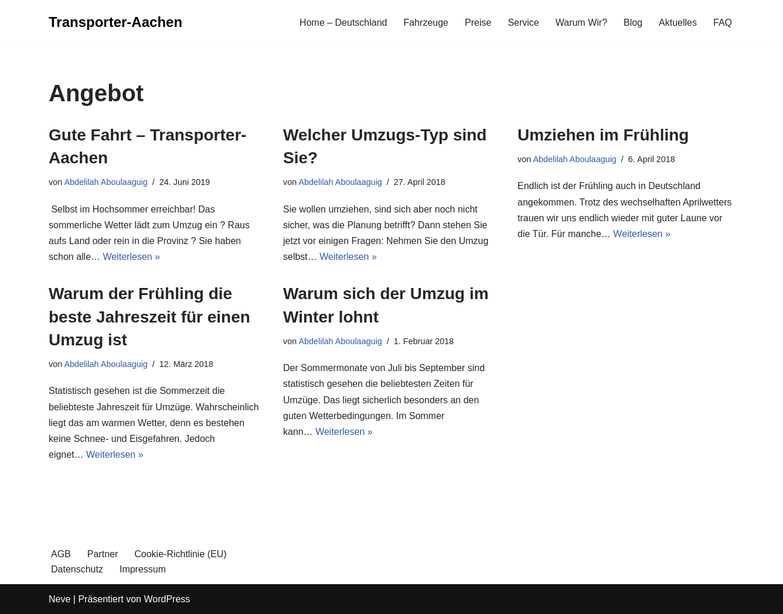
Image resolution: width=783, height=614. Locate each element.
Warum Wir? (581, 23)
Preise (478, 23)
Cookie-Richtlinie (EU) (180, 554)
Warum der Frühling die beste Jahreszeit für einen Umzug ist (149, 316)
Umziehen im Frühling (603, 135)
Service (523, 23)
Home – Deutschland (343, 23)
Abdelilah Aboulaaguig (105, 182)
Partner (102, 554)
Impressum (143, 569)
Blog (633, 23)
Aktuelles (678, 23)
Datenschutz (77, 569)
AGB (61, 554)
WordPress (167, 599)
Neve (59, 599)
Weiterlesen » (132, 257)
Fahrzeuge (426, 23)
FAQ (722, 23)
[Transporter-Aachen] (115, 23)
